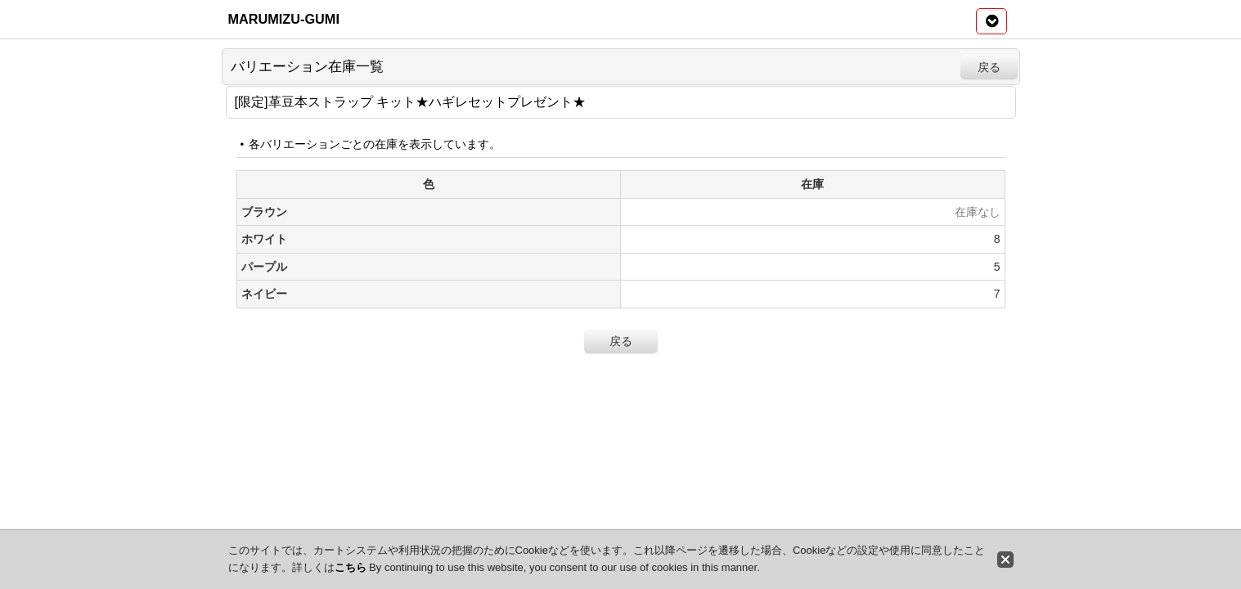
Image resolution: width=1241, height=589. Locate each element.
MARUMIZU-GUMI (283, 18)
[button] (991, 21)
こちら (350, 567)
